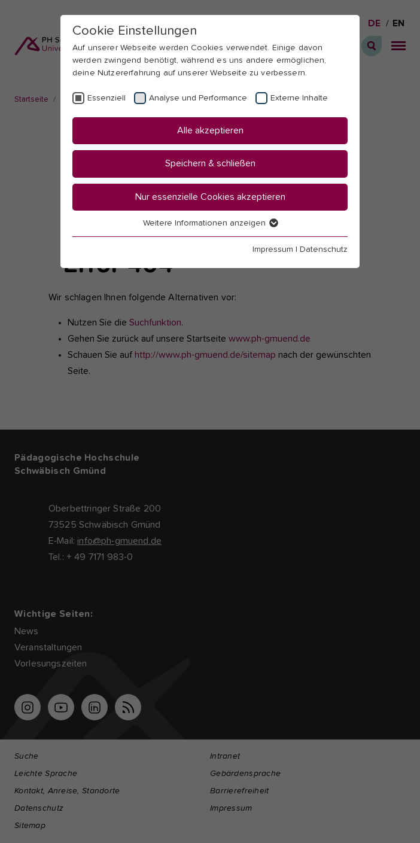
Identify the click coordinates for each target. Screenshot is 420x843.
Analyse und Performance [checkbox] (198, 98)
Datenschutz (324, 249)
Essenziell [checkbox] (106, 98)
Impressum (272, 249)
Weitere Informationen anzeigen (210, 223)
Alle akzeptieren (210, 130)
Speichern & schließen (210, 163)
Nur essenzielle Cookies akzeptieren (210, 197)
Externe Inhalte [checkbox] (299, 98)
